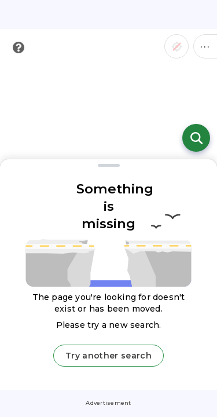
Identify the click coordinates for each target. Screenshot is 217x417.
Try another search (108, 355)
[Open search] (196, 138)
